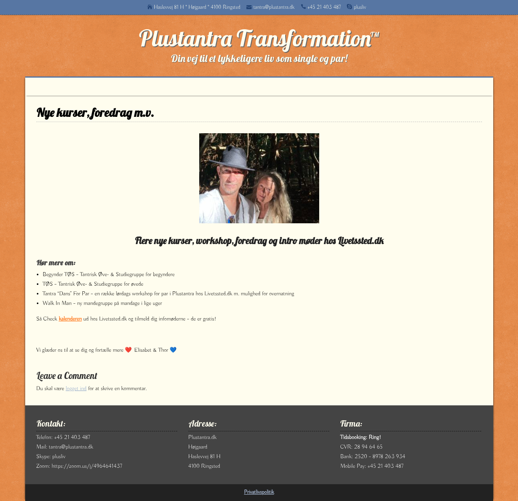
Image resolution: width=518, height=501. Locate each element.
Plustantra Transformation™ (259, 38)
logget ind (76, 388)
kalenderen (70, 319)
